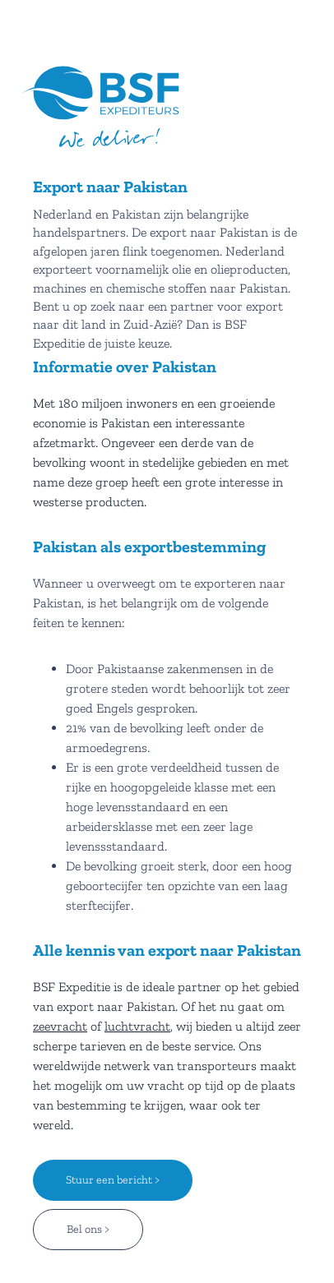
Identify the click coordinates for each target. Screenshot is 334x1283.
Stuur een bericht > (113, 1180)
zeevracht (60, 1026)
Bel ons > (88, 1229)
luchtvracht (137, 1026)
